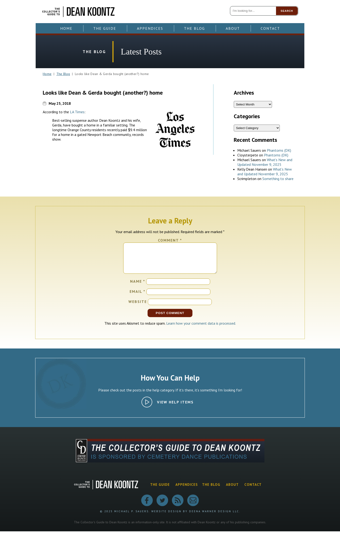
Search (287, 10)
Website (137, 307)
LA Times (77, 111)
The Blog (194, 28)
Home (66, 28)
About (233, 28)
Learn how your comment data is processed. (201, 329)
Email (137, 297)
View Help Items (175, 407)
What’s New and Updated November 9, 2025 (264, 162)
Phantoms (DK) (279, 150)
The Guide (104, 28)
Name (137, 287)
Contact (270, 28)
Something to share (277, 178)
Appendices (150, 28)
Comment (170, 240)
